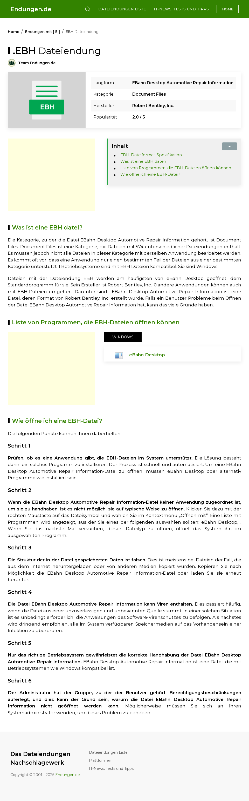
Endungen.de (30, 9)
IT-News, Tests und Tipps (181, 9)
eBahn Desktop (147, 354)
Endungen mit (42, 31)
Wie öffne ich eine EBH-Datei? (150, 174)
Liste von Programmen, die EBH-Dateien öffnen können (175, 167)
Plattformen (100, 760)
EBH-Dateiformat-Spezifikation (151, 154)
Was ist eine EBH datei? (143, 161)
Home (227, 9)
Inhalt (120, 146)
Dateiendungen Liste (122, 9)
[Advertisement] (51, 175)
